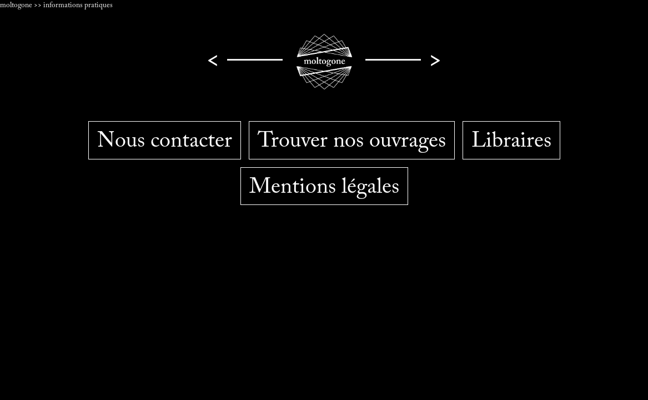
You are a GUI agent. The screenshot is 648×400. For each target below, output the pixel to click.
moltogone (17, 5)
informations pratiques (78, 5)
